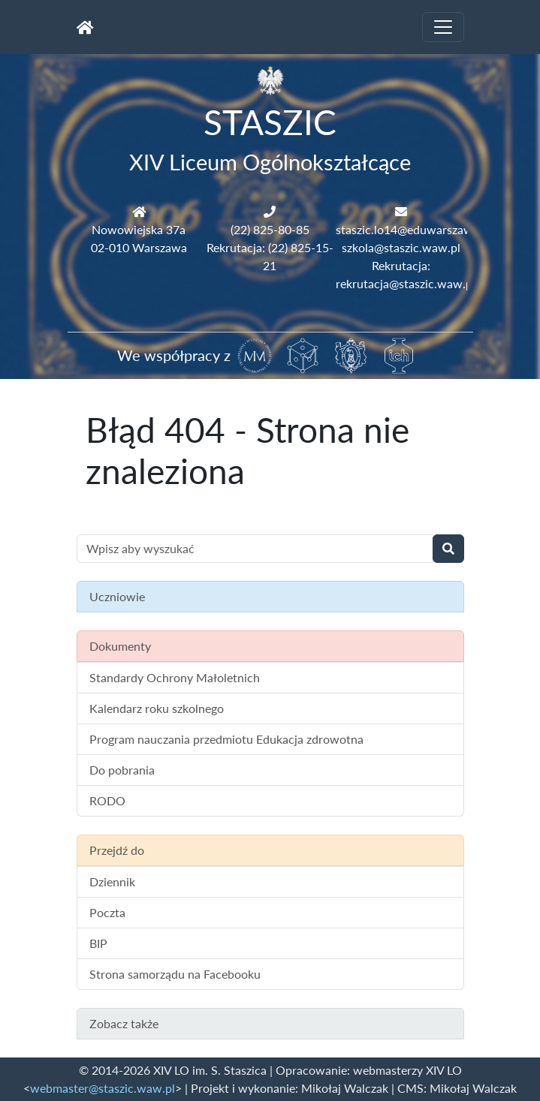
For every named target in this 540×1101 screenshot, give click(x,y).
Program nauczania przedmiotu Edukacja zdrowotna (226, 739)
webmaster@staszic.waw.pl (102, 1088)
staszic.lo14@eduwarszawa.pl (414, 229)
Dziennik (112, 881)
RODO (107, 800)
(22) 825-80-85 (270, 229)
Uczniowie (117, 596)
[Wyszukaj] (448, 548)
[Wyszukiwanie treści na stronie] (255, 548)
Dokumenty (120, 646)
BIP (98, 943)
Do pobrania (122, 770)
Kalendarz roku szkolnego (156, 708)
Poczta (107, 912)
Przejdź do (116, 850)
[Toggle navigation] (443, 27)
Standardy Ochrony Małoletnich (174, 677)
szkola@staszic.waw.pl (401, 247)
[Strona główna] (85, 27)
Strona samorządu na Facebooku (175, 974)
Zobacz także (123, 1023)
